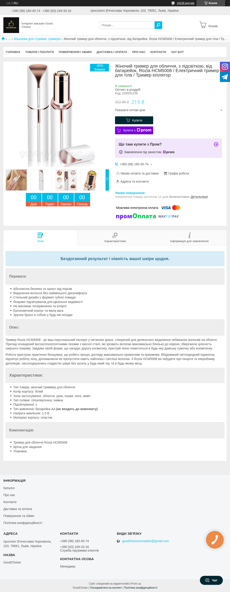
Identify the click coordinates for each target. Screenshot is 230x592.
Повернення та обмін (18, 516)
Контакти (158, 52)
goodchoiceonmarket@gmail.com (145, 541)
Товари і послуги (39, 52)
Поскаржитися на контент (106, 587)
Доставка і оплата (112, 52)
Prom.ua (136, 583)
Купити (137, 120)
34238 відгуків (185, 3)
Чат (211, 580)
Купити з (137, 130)
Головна (13, 52)
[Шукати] (158, 25)
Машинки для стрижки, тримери (37, 39)
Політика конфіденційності (22, 523)
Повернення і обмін (75, 52)
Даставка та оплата (17, 509)
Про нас (138, 52)
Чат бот (177, 52)
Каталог (9, 488)
